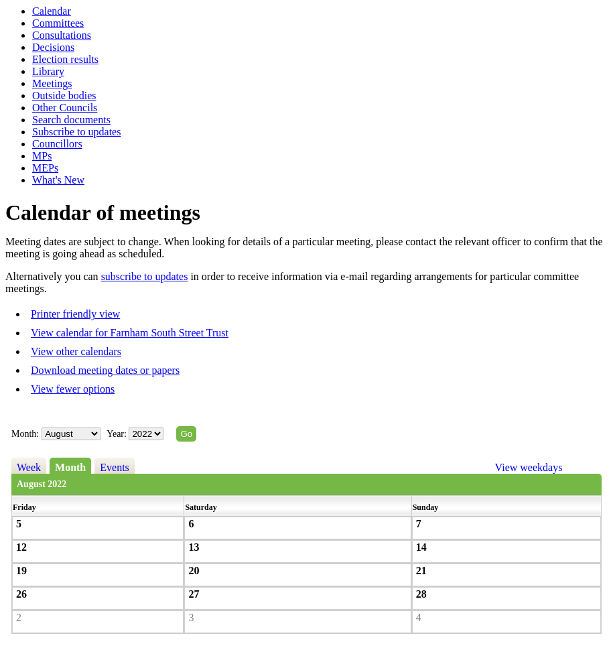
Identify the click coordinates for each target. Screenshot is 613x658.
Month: (25, 434)
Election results (65, 59)
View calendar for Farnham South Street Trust (129, 332)
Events (114, 467)
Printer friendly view (75, 314)
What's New (58, 180)
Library (48, 71)
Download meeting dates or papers (105, 370)
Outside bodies (64, 95)
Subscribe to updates (76, 131)
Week (29, 467)
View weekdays (529, 467)
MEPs (45, 168)
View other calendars (76, 351)
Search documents (71, 119)
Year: (118, 434)
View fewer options (73, 389)
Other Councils (64, 107)
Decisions (53, 47)
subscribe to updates (144, 276)
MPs (42, 155)
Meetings (52, 83)
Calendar (51, 11)
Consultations (61, 35)
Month (70, 467)
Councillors (57, 143)
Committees (58, 23)
